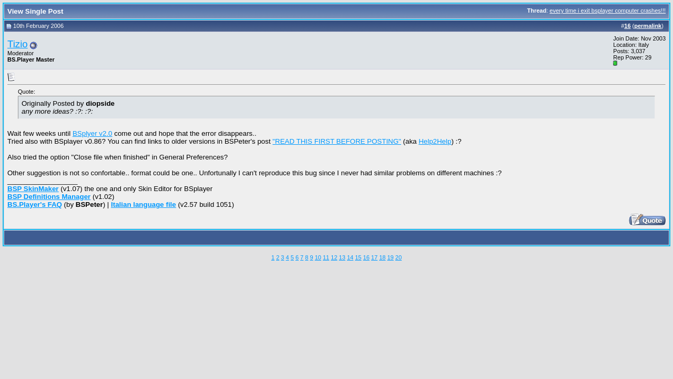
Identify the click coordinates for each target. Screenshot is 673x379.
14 (350, 257)
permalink (647, 26)
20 (398, 257)
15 (358, 257)
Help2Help (435, 141)
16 (366, 257)
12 (334, 257)
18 (382, 257)
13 (342, 257)
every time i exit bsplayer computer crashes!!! (607, 10)
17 (374, 257)
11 (326, 257)
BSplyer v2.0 (93, 133)
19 (390, 257)
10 (318, 257)
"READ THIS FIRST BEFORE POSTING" (336, 141)
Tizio (17, 43)
